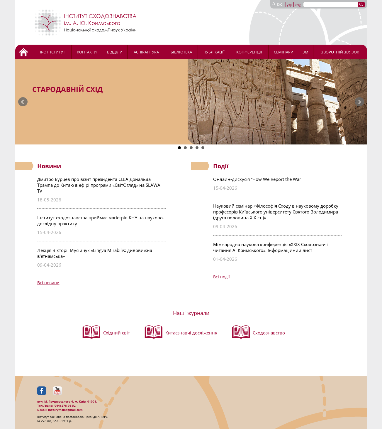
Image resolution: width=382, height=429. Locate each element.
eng (298, 4)
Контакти (87, 52)
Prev (23, 102)
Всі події (221, 277)
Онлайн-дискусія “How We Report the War (257, 179)
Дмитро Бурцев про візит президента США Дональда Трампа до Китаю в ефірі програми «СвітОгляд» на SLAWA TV (98, 185)
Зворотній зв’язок (340, 52)
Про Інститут (51, 52)
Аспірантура (146, 52)
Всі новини (48, 282)
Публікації (214, 52)
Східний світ (116, 333)
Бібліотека (181, 52)
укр (289, 4)
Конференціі (249, 52)
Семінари (283, 52)
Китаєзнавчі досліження (191, 333)
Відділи (115, 52)
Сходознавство (269, 333)
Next (359, 102)
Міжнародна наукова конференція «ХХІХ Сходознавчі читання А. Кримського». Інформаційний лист (270, 247)
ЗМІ (306, 52)
